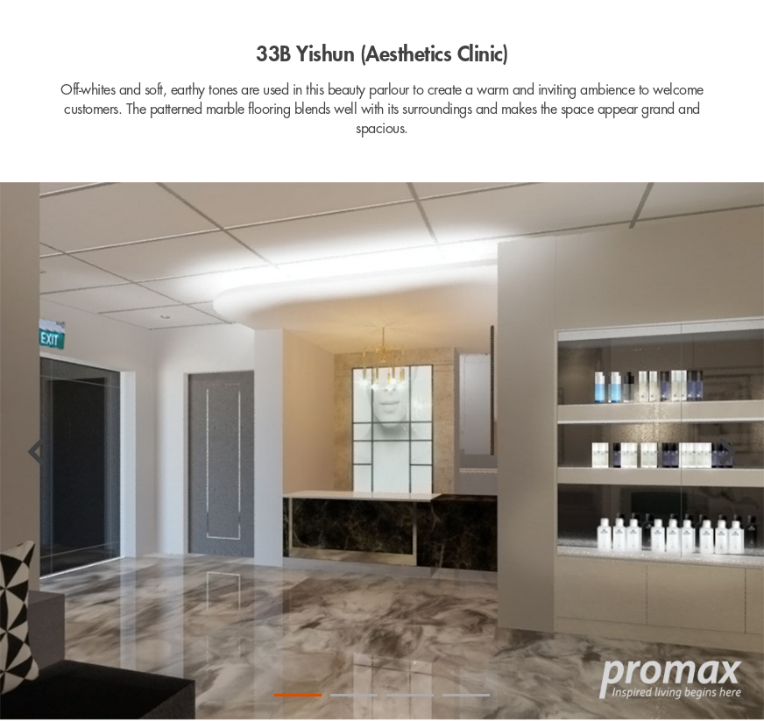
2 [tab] (354, 695)
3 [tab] (410, 695)
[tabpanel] (382, 451)
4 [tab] (466, 695)
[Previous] (36, 452)
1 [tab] (298, 695)
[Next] (728, 452)
